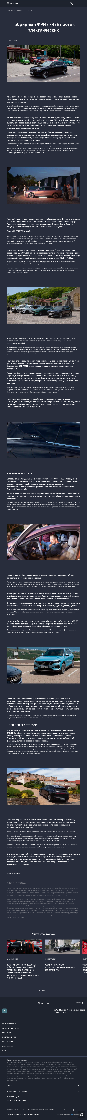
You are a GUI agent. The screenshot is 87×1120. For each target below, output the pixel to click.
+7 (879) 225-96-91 (60, 1012)
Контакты (6, 1033)
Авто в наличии (9, 1024)
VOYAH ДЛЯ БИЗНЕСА (10, 1028)
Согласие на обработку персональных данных (23, 1114)
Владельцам (7, 1046)
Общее (9, 1085)
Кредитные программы (17, 1091)
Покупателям (7, 1042)
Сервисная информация (17, 1100)
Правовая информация (72, 1110)
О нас (4, 1051)
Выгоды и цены (13, 1097)
